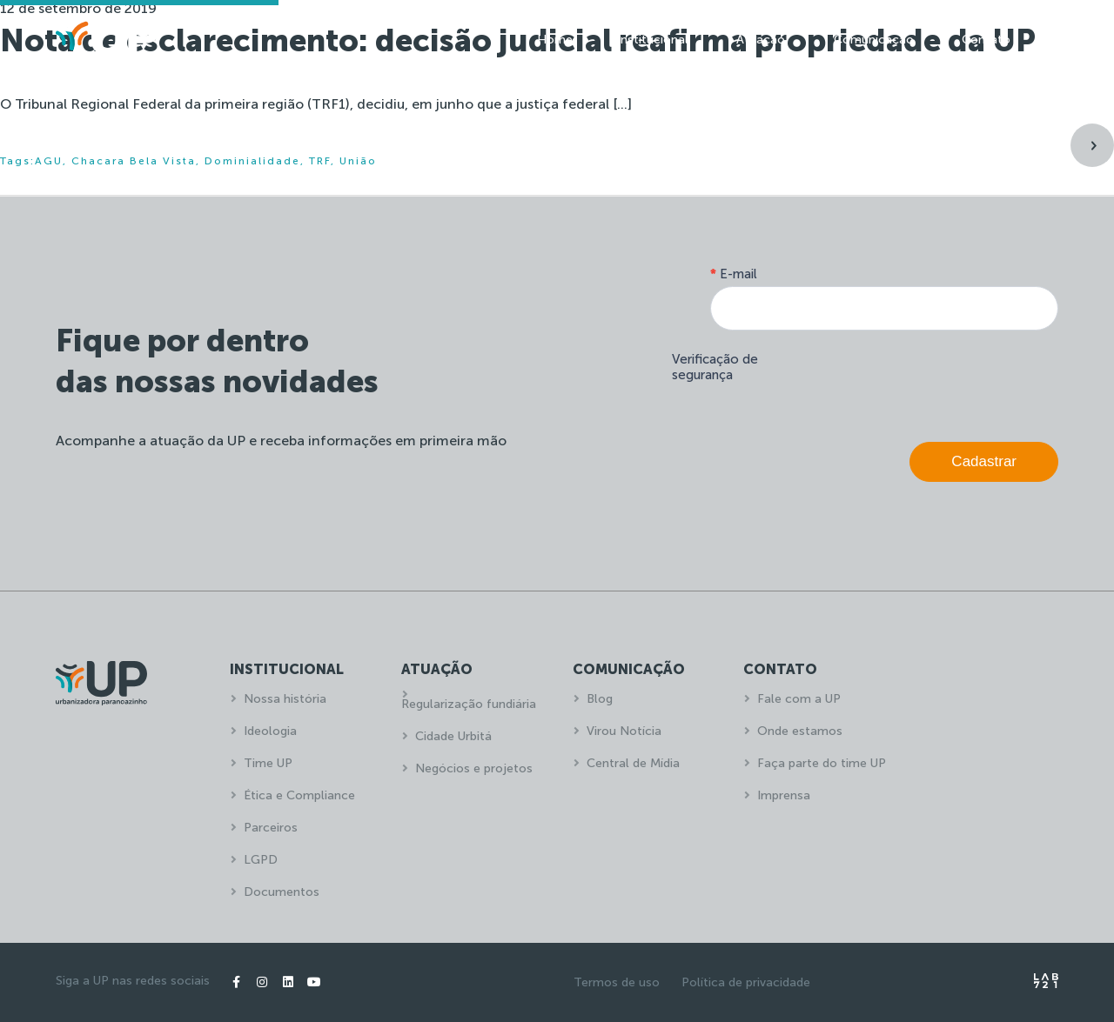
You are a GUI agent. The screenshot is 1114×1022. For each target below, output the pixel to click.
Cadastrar (984, 461)
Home (555, 39)
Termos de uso (617, 982)
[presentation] (926, 382)
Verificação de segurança (715, 367)
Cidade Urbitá (453, 736)
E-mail (733, 274)
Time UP (268, 763)
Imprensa (783, 795)
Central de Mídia (633, 763)
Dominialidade (252, 161)
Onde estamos (799, 731)
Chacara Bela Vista (133, 161)
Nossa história (285, 698)
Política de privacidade (745, 982)
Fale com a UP (799, 698)
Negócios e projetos (474, 768)
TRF (320, 161)
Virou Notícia (624, 731)
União (358, 161)
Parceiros (271, 827)
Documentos (281, 892)
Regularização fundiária (468, 704)
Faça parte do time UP (821, 763)
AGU (49, 161)
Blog (600, 698)
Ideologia (270, 731)
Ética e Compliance (299, 795)
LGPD (261, 859)
